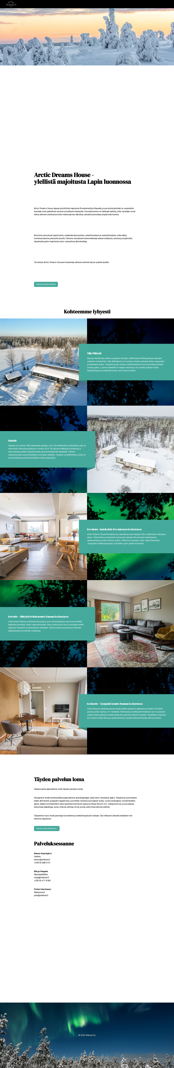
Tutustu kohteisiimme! (46, 284)
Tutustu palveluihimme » (46, 828)
